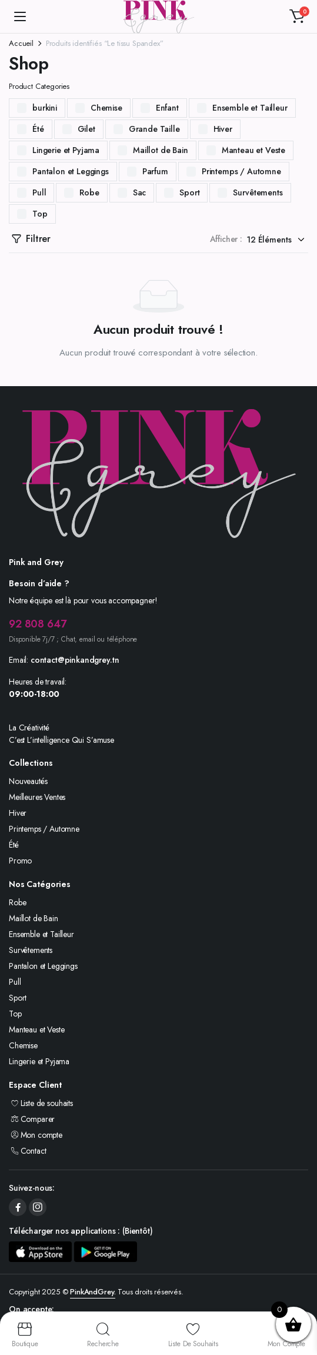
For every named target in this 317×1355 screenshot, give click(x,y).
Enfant (167, 108)
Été (38, 129)
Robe (89, 192)
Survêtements (257, 192)
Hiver (222, 129)
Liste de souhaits (41, 1103)
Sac (139, 192)
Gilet (86, 129)
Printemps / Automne (241, 171)
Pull (39, 192)
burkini (44, 108)
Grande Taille (154, 129)
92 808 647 (37, 624)
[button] (297, 16)
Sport (189, 192)
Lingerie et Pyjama (65, 150)
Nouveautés (28, 781)
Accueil (21, 43)
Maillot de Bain (160, 150)
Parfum (155, 171)
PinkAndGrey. (92, 1291)
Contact (27, 1151)
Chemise (106, 108)
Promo (20, 860)
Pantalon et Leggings (70, 171)
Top (40, 214)
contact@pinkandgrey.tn (75, 660)
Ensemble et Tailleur (250, 108)
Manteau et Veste (253, 150)
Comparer (32, 1119)
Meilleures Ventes (37, 797)
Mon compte (35, 1135)
